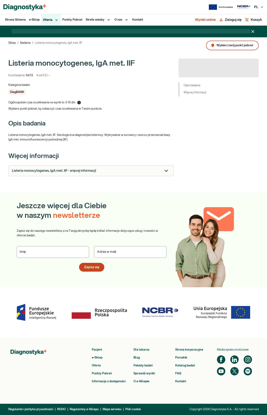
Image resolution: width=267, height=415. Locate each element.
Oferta (96, 365)
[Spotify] (248, 371)
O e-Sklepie (141, 381)
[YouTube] (221, 371)
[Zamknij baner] (252, 31)
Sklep (12, 42)
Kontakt (180, 381)
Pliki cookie (133, 409)
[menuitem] (15, 19)
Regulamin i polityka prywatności (30, 409)
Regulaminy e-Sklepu (84, 409)
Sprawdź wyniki (144, 373)
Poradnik (181, 357)
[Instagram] (248, 359)
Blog (137, 357)
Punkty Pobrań (102, 373)
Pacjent (97, 349)
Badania (25, 42)
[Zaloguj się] (230, 19)
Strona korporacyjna (189, 349)
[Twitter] (234, 371)
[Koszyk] (253, 19)
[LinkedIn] (234, 359)
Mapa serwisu (112, 409)
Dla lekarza (141, 349)
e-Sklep (97, 357)
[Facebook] (221, 359)
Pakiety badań (143, 365)
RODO (61, 409)
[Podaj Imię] (53, 252)
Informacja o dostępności (109, 381)
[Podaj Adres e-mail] (130, 252)
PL (259, 7)
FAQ (178, 373)
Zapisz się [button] (91, 267)
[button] (17, 92)
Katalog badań (185, 365)
